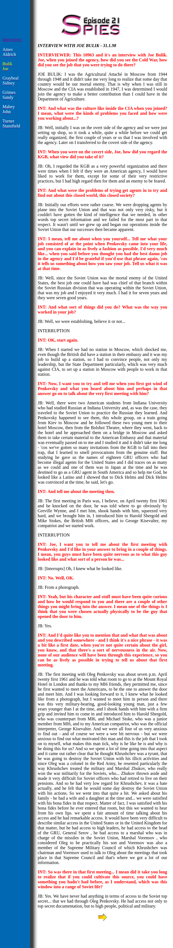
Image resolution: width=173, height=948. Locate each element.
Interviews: (12, 39)
